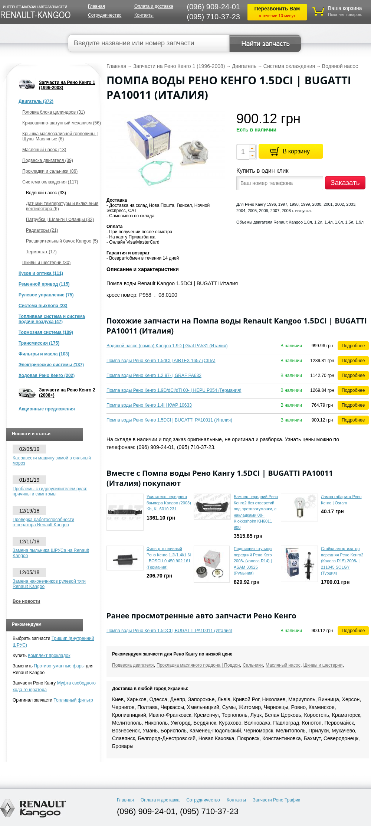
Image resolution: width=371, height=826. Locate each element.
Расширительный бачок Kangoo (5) (62, 241)
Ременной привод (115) (44, 284)
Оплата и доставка (153, 6)
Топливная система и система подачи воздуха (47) (52, 319)
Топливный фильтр (73, 700)
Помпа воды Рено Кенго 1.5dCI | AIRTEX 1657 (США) (161, 360)
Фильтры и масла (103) (44, 354)
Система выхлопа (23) (43, 305)
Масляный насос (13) (44, 149)
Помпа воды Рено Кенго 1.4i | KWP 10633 (149, 405)
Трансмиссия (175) (39, 343)
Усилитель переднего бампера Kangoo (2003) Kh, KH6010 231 (169, 502)
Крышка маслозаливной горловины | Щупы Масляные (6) (60, 136)
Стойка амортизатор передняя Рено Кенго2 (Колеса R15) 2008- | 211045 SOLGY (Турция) (342, 560)
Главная (96, 6)
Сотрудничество (104, 15)
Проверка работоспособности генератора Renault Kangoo (43, 522)
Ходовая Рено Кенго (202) (47, 375)
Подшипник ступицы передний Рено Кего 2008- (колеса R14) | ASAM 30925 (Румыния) (253, 560)
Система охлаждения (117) (50, 182)
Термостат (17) (41, 251)
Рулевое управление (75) (46, 294)
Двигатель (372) (36, 101)
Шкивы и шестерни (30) (46, 262)
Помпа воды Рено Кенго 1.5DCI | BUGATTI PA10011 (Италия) (169, 420)
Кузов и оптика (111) (41, 273)
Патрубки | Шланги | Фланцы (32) (60, 219)
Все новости (26, 601)
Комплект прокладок (49, 655)
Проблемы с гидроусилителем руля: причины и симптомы (50, 491)
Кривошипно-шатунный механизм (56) (61, 123)
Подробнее (353, 345)
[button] (252, 148)
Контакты (144, 15)
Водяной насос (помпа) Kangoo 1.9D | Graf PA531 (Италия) (166, 345)
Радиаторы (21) (42, 230)
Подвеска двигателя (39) (47, 160)
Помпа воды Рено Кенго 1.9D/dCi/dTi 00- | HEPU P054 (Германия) (173, 390)
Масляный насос (283, 665)
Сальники (253, 665)
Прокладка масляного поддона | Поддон (198, 665)
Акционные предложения (47, 409)
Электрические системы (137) (51, 364)
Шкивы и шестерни (322, 665)
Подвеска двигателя (133, 665)
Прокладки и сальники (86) (50, 171)
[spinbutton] (243, 152)
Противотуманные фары (59, 666)
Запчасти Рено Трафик (276, 800)
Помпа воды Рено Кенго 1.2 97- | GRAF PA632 (153, 375)
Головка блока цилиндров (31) (53, 112)
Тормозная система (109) (46, 332)
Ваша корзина (345, 8)
